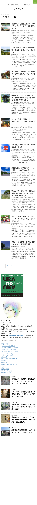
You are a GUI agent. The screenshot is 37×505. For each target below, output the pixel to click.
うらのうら (18, 9)
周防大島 (24, 175)
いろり (18, 174)
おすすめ (18, 56)
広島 (19, 57)
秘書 (27, 249)
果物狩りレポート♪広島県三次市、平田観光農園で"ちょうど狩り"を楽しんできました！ (23, 98)
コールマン (22, 129)
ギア (18, 129)
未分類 (29, 223)
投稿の (5, 369)
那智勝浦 (22, 202)
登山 (21, 249)
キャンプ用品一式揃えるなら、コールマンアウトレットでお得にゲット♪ (23, 121)
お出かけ (23, 56)
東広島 (22, 81)
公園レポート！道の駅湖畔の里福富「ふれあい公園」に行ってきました (23, 50)
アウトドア (29, 56)
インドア (4, 357)
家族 (13, 33)
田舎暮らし (4, 362)
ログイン (4, 367)
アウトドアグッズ (25, 126)
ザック (28, 129)
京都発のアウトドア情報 (27, 30)
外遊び (13, 57)
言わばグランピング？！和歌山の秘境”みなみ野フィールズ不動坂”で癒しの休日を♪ (23, 193)
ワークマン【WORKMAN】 (10, 359)
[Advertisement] (18, 486)
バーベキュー (23, 32)
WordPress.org (6, 372)
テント (18, 226)
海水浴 (25, 177)
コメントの (6, 371)
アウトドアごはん (7, 353)
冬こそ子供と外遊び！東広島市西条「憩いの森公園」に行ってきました (23, 74)
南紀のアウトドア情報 (27, 197)
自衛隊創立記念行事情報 (9, 364)
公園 (34, 56)
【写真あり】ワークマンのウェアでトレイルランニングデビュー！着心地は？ (23, 407)
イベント (30, 248)
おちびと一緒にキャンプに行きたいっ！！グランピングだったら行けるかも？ (23, 219)
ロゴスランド (30, 32)
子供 (17, 57)
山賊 (14, 177)
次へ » (12, 266)
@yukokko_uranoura (16, 335)
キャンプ (14, 129)
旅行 (17, 105)
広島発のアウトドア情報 (27, 54)
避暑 (33, 249)
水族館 (21, 177)
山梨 (13, 228)
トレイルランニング (8, 346)
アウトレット (31, 127)
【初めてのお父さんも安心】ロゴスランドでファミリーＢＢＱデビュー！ (23, 26)
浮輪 (32, 152)
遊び (23, 57)
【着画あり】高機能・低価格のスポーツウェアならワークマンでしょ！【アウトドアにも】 (23, 381)
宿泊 (24, 201)
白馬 (24, 249)
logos (17, 32)
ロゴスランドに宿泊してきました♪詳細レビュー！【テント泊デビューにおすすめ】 (23, 394)
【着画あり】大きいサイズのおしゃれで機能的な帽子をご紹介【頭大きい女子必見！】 (23, 419)
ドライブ (15, 175)
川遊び (21, 152)
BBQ (14, 32)
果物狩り (21, 105)
